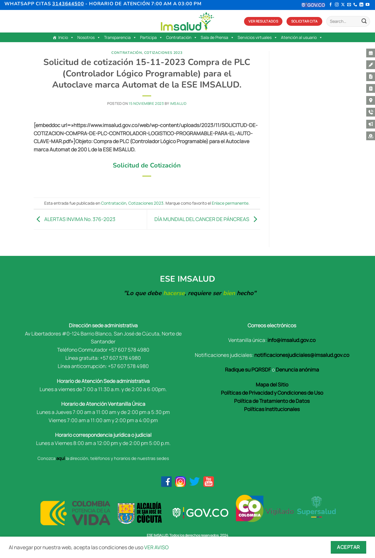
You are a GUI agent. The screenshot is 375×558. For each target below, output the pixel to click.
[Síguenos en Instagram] (337, 5)
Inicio (66, 37)
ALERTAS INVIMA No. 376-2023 (74, 218)
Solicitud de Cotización (147, 165)
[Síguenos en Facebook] (331, 5)
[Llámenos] (355, 5)
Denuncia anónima (297, 369)
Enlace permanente (230, 203)
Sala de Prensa (217, 37)
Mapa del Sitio (272, 384)
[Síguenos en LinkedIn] (361, 5)
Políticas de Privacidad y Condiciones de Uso (272, 392)
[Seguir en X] (343, 5)
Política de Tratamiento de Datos (272, 400)
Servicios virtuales (257, 37)
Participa (151, 37)
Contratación (181, 37)
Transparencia (120, 37)
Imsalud (178, 103)
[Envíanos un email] (349, 5)
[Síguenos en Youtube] (367, 5)
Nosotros (88, 37)
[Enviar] (364, 21)
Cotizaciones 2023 (163, 52)
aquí (60, 458)
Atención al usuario (302, 37)
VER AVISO (156, 547)
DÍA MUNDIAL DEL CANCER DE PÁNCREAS (207, 218)
